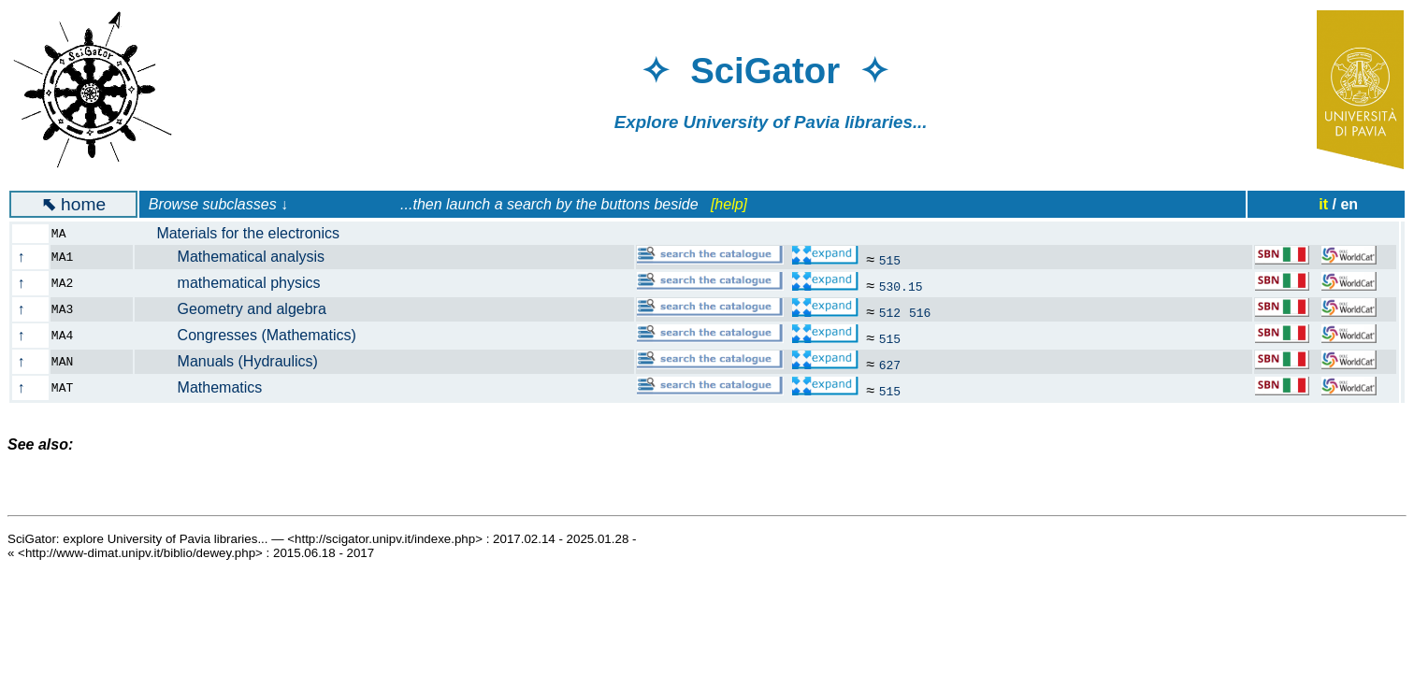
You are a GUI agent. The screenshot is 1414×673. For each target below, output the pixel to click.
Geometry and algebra (241, 309)
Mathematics (209, 387)
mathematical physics (238, 283)
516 (920, 312)
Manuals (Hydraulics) (237, 361)
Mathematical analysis (240, 257)
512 (890, 312)
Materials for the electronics (248, 233)
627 (890, 364)
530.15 (901, 286)
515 (890, 259)
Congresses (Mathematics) (256, 335)
